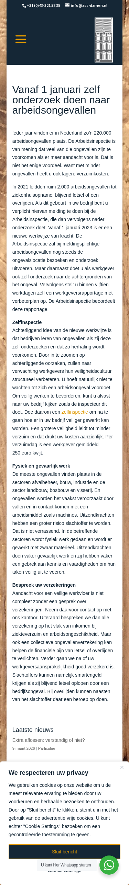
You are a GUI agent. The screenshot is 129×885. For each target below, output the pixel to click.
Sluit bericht (64, 851)
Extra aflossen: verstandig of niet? (48, 740)
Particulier (46, 748)
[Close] (122, 767)
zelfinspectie (75, 412)
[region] (64, 823)
